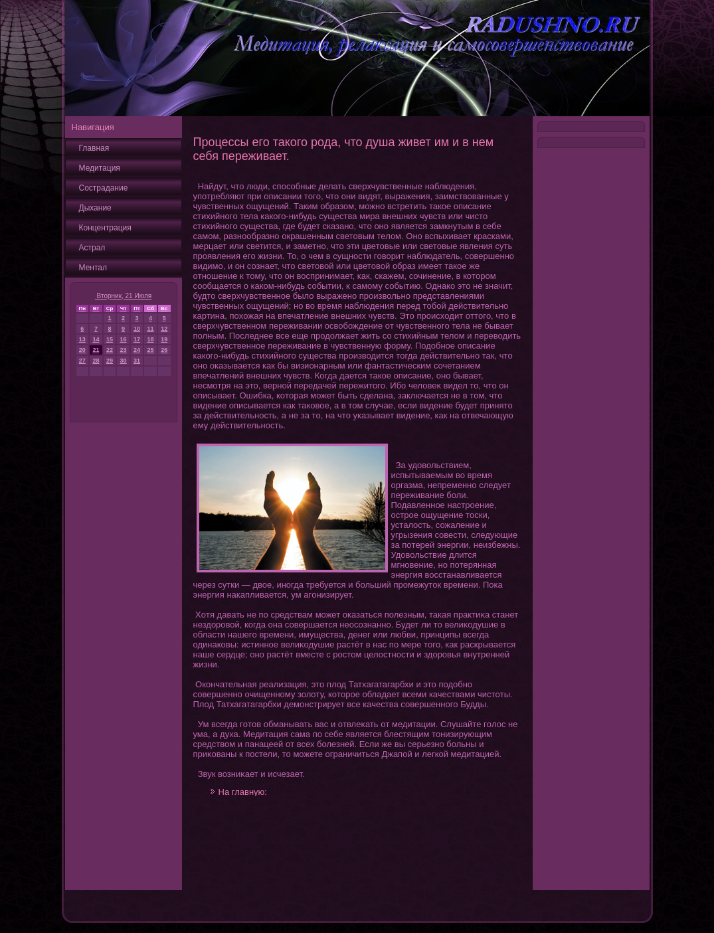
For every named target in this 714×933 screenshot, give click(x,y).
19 (164, 339)
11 (150, 328)
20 (82, 350)
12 (164, 328)
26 (164, 350)
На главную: (243, 792)
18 (150, 339)
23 (123, 350)
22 (109, 350)
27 (82, 360)
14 (95, 339)
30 (123, 360)
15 (109, 339)
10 (137, 328)
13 (82, 339)
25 (150, 350)
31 (137, 360)
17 (137, 339)
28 (95, 360)
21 (95, 350)
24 (137, 350)
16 (123, 339)
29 (109, 360)
